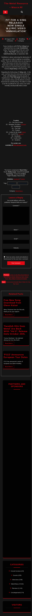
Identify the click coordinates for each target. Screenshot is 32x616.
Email (16, 239)
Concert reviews (16, 571)
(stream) (23, 124)
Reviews (15, 588)
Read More (9, 315)
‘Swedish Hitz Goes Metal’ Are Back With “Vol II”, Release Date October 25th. (15, 330)
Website (16, 248)
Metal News (19, 191)
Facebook (16, 179)
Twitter (22, 179)
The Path (16, 187)
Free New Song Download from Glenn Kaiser (12, 303)
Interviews (15, 579)
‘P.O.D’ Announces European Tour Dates (16, 355)
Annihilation (12, 183)
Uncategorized (15, 592)
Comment (16, 205)
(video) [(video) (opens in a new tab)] (24, 132)
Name (16, 230)
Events (15, 575)
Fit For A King (23, 183)
